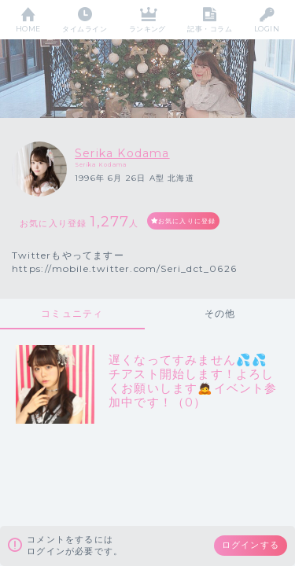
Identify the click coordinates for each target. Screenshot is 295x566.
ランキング (147, 28)
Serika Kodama (122, 153)
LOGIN (266, 28)
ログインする (250, 544)
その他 (220, 313)
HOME (28, 28)
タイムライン (84, 28)
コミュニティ (72, 313)
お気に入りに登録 (187, 221)
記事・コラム (209, 28)
